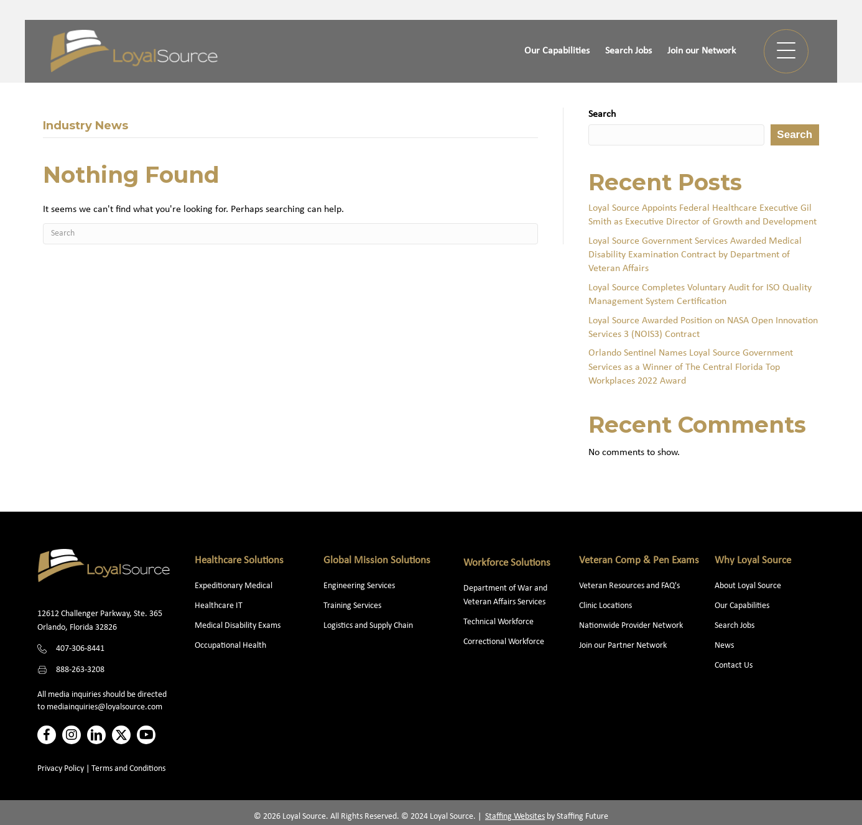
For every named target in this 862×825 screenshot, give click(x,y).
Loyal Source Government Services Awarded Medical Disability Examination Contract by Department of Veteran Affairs (695, 255)
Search (602, 114)
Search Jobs (734, 625)
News (724, 645)
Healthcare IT (219, 606)
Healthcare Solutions (239, 560)
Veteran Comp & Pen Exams (639, 560)
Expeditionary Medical (233, 586)
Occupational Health (230, 645)
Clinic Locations (605, 606)
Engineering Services (359, 586)
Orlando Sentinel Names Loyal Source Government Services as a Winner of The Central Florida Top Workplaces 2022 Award (690, 367)
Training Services (352, 606)
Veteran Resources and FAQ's (629, 586)
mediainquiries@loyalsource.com (104, 707)
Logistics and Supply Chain (368, 625)
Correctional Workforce (503, 642)
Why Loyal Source (753, 560)
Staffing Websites (515, 816)
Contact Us (734, 665)
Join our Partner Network (623, 645)
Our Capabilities (742, 606)
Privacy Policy (60, 768)
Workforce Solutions (506, 563)
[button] (786, 51)
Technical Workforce (498, 622)
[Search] (290, 233)
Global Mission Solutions (376, 560)
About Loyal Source (748, 586)
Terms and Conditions (128, 768)
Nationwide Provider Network (631, 625)
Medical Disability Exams (238, 625)
